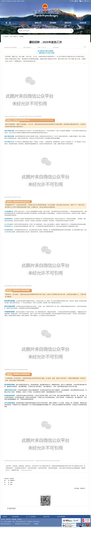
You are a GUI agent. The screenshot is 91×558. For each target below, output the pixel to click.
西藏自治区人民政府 (11, 1)
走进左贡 (83, 23)
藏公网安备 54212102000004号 (22, 523)
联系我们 (19, 519)
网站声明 (8, 519)
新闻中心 (23, 23)
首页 (11, 36)
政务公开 (38, 23)
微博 (76, 1)
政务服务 (53, 23)
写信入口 (87, 1)
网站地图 (14, 519)
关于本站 (3, 519)
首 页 (8, 23)
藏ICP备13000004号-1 (6, 523)
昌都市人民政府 (20, 1)
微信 (81, 1)
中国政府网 (3, 1)
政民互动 (68, 23)
